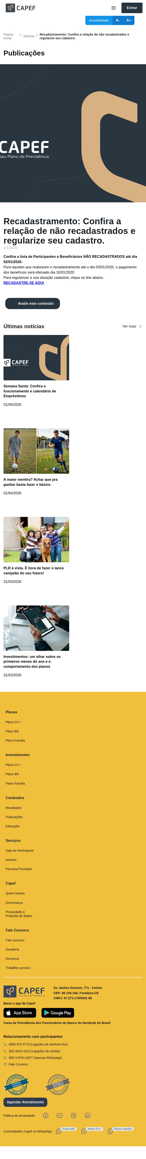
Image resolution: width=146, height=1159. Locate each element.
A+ (128, 20)
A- (118, 20)
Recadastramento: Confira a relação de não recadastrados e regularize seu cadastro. (84, 36)
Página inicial (8, 36)
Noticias (29, 36)
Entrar (132, 8)
